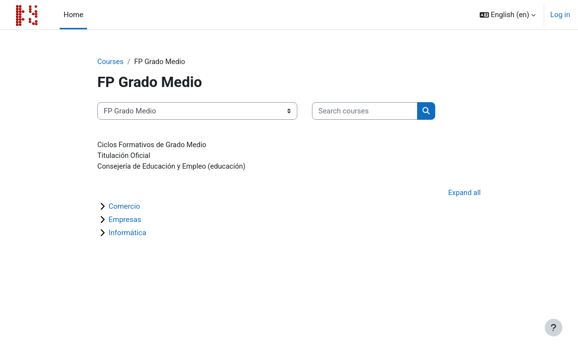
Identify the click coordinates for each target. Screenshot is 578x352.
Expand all (464, 194)
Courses (110, 62)
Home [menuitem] (73, 14)
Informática (127, 234)
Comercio (124, 207)
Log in (560, 14)
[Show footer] (553, 327)
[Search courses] (365, 111)
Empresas (125, 221)
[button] (507, 14)
